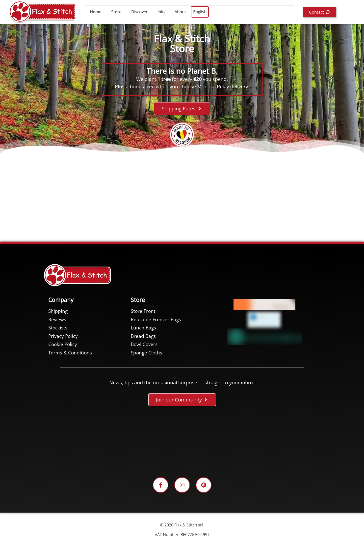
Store (116, 12)
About (180, 12)
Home (95, 12)
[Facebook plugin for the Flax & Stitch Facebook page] (182, 442)
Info (161, 12)
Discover (139, 12)
